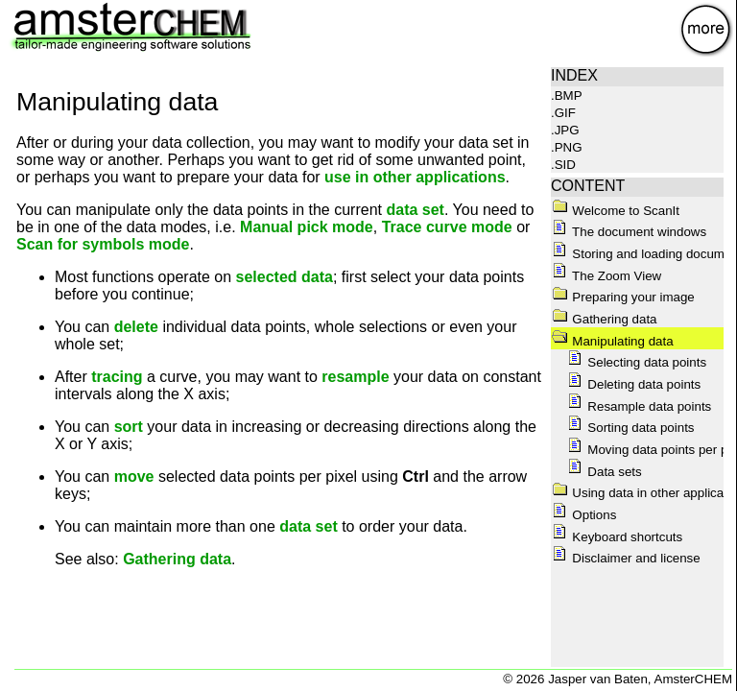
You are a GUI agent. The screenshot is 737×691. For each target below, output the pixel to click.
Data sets (604, 472)
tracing (116, 377)
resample (355, 377)
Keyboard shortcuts (617, 537)
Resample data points (639, 406)
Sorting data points (630, 427)
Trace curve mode (447, 227)
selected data (284, 277)
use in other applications (414, 177)
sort (128, 426)
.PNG (566, 147)
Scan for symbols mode (103, 244)
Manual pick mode (306, 227)
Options (584, 515)
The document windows (629, 232)
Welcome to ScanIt (615, 210)
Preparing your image (623, 297)
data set (414, 210)
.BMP (566, 95)
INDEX (574, 75)
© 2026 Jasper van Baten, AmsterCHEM (617, 679)
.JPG (565, 130)
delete (136, 327)
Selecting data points (636, 362)
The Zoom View (606, 276)
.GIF (563, 113)
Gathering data (177, 559)
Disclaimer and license (626, 558)
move (134, 476)
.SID (563, 164)
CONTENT (588, 186)
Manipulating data (612, 341)
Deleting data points (634, 384)
